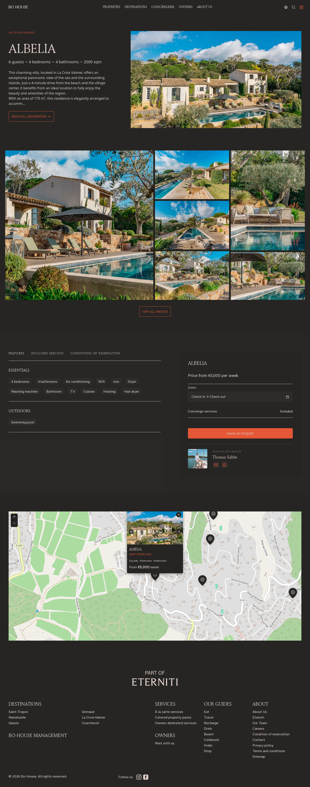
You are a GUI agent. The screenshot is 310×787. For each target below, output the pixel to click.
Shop (208, 751)
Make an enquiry (240, 433)
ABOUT (260, 704)
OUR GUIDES (218, 704)
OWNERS (185, 7)
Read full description (28, 116)
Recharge (211, 723)
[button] (202, 581)
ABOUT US (204, 7)
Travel (208, 717)
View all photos (155, 312)
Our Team (260, 723)
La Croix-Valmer (93, 717)
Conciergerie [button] (162, 7)
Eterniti (258, 717)
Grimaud (88, 712)
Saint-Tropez (18, 712)
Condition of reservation (271, 734)
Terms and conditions (269, 751)
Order (208, 745)
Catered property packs (173, 717)
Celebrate (211, 740)
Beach (209, 734)
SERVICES (165, 704)
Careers (258, 729)
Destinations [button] (136, 7)
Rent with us (164, 743)
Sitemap (259, 757)
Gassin (14, 723)
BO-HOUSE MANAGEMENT (38, 735)
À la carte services (169, 712)
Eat (206, 712)
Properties (111, 7)
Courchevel (90, 723)
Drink (208, 729)
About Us (260, 712)
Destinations (25, 704)
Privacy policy (263, 745)
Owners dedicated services (176, 723)
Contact (259, 740)
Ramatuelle (17, 717)
